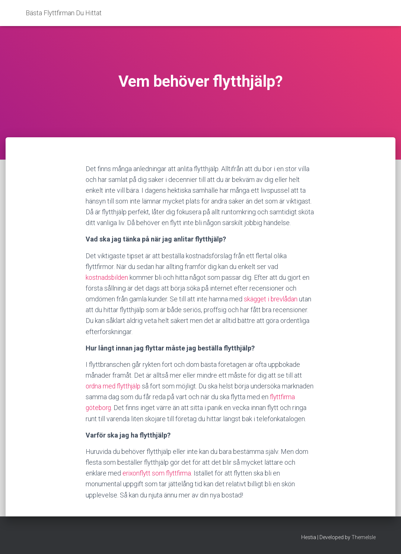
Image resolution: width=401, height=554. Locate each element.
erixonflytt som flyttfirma (157, 484)
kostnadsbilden (107, 277)
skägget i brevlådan (272, 299)
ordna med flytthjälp (114, 386)
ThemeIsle (363, 537)
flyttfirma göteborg (113, 408)
